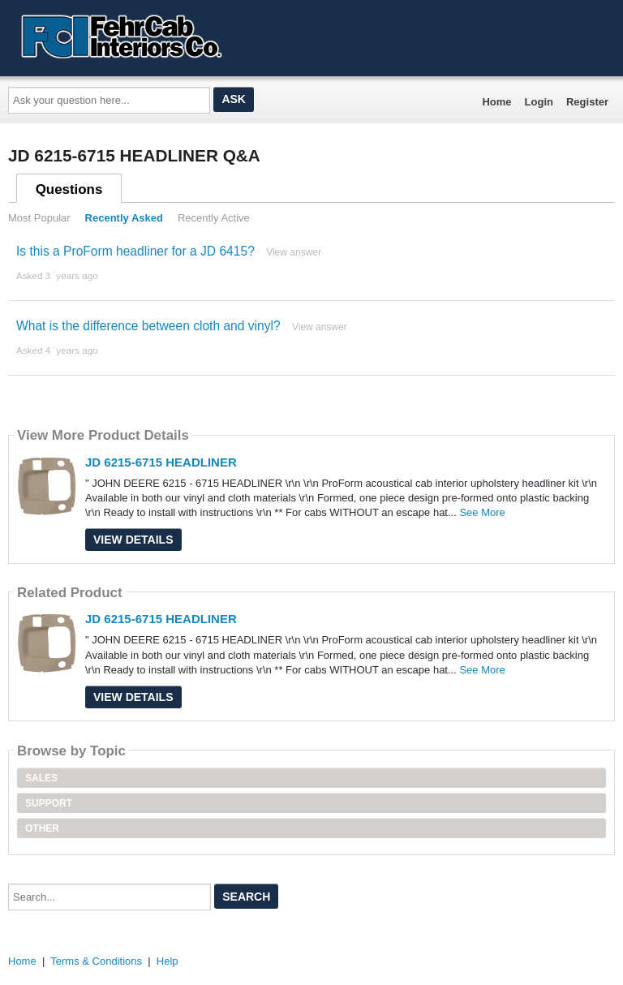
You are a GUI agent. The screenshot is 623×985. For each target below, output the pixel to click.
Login (539, 102)
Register (587, 102)
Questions (69, 189)
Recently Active (214, 218)
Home (496, 102)
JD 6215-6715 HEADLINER (161, 462)
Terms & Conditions (96, 961)
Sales (41, 778)
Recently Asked (124, 218)
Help (167, 961)
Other (42, 828)
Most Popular (39, 218)
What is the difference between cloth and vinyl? (148, 326)
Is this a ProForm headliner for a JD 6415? (135, 251)
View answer (293, 252)
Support (48, 803)
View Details (133, 539)
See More (482, 512)
